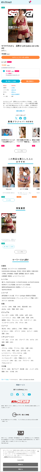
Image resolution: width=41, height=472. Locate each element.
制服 (17, 306)
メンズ (34, 369)
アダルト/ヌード (7, 363)
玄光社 (19, 271)
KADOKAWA (22, 268)
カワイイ (20, 331)
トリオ (14, 339)
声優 (16, 350)
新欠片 (27, 273)
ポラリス (4, 300)
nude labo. (11, 300)
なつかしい (8, 331)
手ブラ (6, 369)
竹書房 (16, 273)
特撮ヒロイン (25, 358)
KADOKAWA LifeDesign (9, 271)
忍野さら (13, 92)
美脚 (21, 317)
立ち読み (8, 200)
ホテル (34, 339)
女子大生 (26, 350)
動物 (5, 371)
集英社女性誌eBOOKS (9, 287)
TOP (2, 379)
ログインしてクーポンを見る (20, 57)
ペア (5, 339)
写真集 (7, 379)
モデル (6, 350)
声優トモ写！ (35, 298)
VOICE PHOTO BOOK (8, 298)
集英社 (29, 271)
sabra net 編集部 (15, 94)
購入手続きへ (30, 81)
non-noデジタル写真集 (23, 284)
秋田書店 (4, 268)
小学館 (13, 87)
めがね (6, 309)
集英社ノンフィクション (23, 287)
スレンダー (8, 315)
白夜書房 (4, 276)
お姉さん (17, 328)
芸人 (18, 360)
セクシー (33, 331)
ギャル (23, 322)
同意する (20, 469)
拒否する (20, 464)
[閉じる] (38, 451)
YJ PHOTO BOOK (21, 282)
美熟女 (28, 328)
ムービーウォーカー (19, 276)
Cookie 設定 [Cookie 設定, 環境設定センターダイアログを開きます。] (20, 460)
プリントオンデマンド (23, 298)
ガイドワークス (12, 268)
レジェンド (8, 360)
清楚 (6, 333)
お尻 (29, 315)
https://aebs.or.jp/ (4, 443)
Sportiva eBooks (7, 289)
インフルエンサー (10, 358)
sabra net (13, 90)
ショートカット (9, 317)
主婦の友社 (34, 271)
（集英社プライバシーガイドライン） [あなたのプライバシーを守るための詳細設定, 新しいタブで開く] (12, 457)
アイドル (19, 348)
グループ (24, 339)
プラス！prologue (20, 295)
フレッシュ (17, 320)
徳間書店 (21, 273)
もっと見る (21, 151)
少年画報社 (10, 273)
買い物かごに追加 (11, 81)
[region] (20, 460)
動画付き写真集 (31, 295)
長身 (30, 317)
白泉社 (32, 273)
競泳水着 (27, 306)
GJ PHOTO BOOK (33, 282)
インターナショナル (10, 322)
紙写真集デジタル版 (8, 295)
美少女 (6, 328)
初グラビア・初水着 (20, 369)
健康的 (6, 320)
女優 (30, 348)
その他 (14, 371)
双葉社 (10, 276)
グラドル (7, 348)
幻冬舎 (24, 271)
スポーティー (30, 320)
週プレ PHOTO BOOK (8, 282)
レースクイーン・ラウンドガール (15, 353)
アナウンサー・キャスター (12, 355)
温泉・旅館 (8, 342)
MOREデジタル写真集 (8, 284)
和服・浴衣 (18, 309)
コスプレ (7, 306)
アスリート (28, 360)
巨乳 (19, 315)
